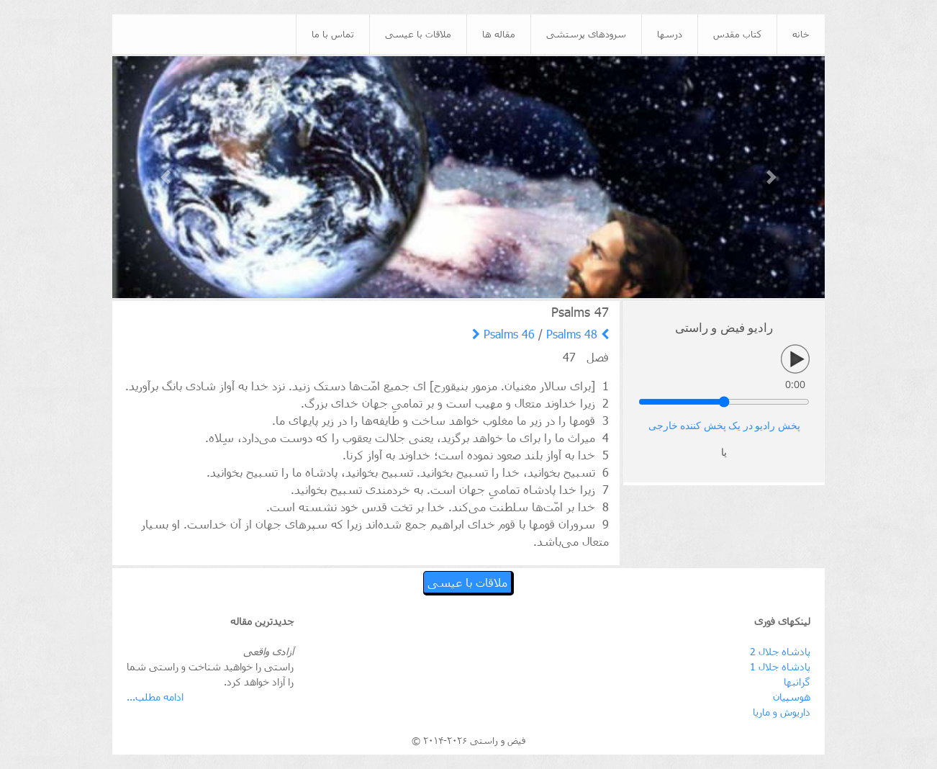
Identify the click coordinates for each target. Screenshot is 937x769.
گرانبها (797, 681)
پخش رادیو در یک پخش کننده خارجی (724, 426)
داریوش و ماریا (781, 712)
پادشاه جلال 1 (780, 666)
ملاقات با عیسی (418, 34)
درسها (669, 34)
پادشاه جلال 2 (780, 651)
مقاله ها (498, 34)
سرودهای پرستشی (586, 34)
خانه (801, 34)
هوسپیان (791, 697)
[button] (165, 177)
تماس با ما (333, 34)
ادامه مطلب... (155, 697)
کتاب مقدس (737, 34)
